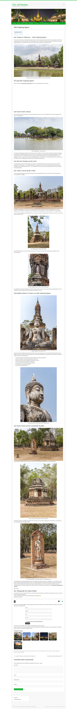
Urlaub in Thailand (21, 652)
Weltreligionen (31, 23)
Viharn (24, 174)
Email (26, 614)
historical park (24, 650)
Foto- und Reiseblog (20, 5)
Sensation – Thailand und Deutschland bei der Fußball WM (24, 656)
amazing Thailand (18, 650)
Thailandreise (57, 650)
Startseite (14, 23)
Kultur (37, 650)
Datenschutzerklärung (17, 699)
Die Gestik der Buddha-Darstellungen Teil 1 (55, 656)
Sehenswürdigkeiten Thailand (43, 650)
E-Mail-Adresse (17, 679)
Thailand (53, 650)
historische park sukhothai (31, 650)
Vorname (26, 607)
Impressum (16, 697)
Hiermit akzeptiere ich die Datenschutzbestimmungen (35, 621)
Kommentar (16, 665)
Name (15, 675)
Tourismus (15, 652)
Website (15, 684)
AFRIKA (18, 23)
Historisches (37, 23)
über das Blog (56, 23)
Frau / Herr (26, 617)
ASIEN (22, 23)
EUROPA (26, 23)
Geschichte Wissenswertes (44, 23)
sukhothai (49, 650)
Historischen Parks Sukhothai (27, 83)
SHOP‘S (51, 23)
